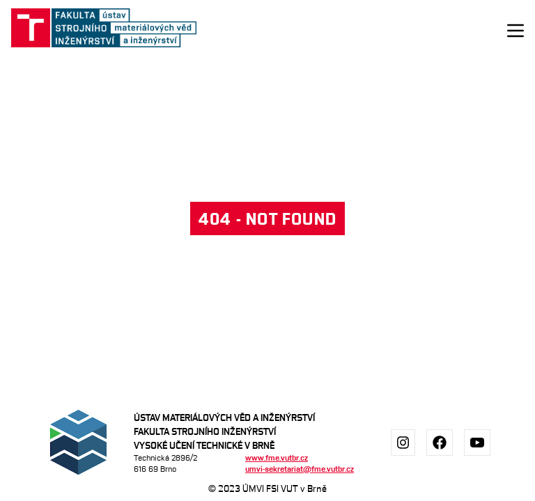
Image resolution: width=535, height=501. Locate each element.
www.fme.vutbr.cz (276, 457)
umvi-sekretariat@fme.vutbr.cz (299, 468)
